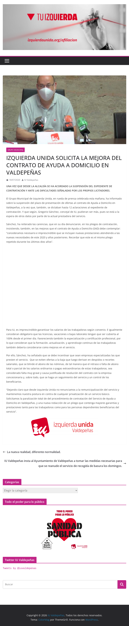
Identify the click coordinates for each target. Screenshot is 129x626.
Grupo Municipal (15, 150)
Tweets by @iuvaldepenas (19, 568)
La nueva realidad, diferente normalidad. (32, 452)
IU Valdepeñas (31, 179)
